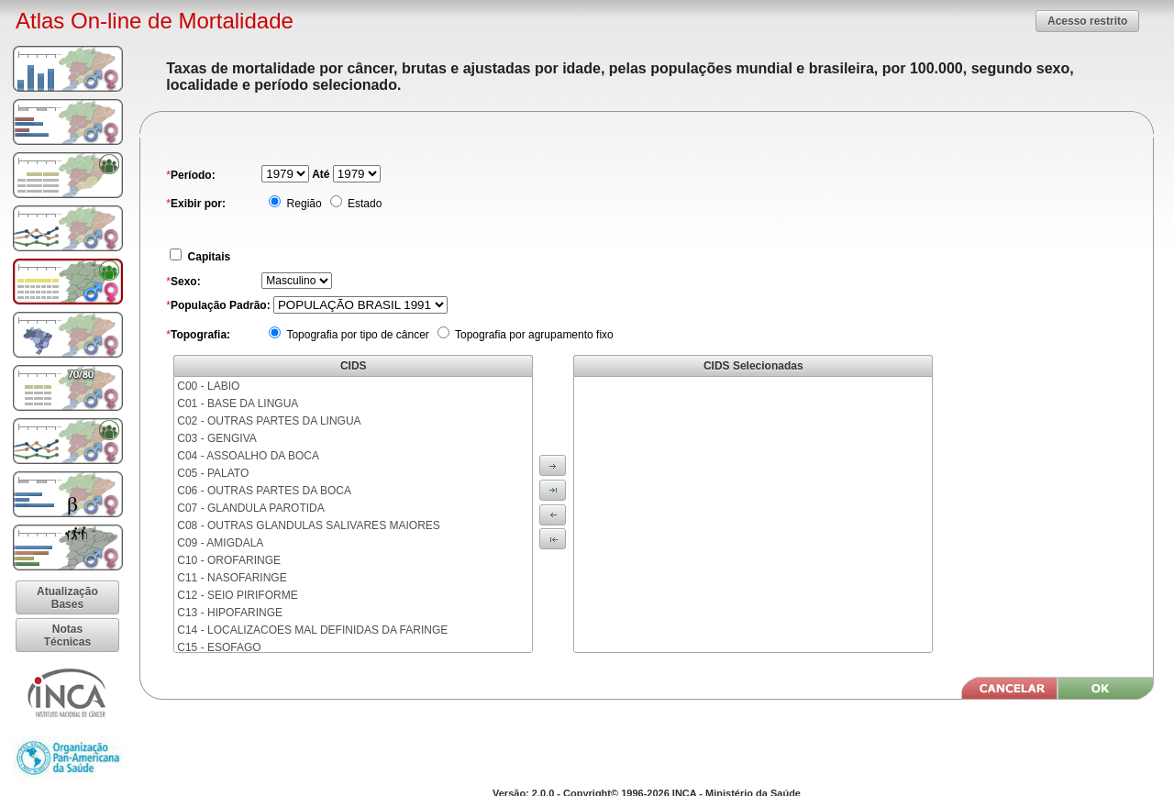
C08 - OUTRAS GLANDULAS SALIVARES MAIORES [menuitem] (308, 525)
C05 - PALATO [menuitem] (213, 473)
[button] (1087, 20)
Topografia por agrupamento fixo (533, 334)
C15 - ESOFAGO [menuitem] (218, 647)
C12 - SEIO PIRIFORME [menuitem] (237, 595)
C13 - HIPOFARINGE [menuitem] (229, 612)
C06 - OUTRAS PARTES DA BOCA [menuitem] (264, 490)
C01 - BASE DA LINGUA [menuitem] (237, 403)
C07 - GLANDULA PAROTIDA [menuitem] (251, 508)
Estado (363, 203)
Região (302, 203)
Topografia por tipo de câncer (356, 334)
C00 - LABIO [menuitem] (208, 386)
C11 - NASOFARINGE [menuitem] (231, 577)
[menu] (353, 514)
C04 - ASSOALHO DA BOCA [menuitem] (248, 455)
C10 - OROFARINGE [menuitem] (229, 560)
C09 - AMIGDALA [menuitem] (220, 542)
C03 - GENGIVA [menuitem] (216, 438)
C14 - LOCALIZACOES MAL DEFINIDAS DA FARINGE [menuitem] (312, 630)
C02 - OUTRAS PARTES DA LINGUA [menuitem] (268, 421)
